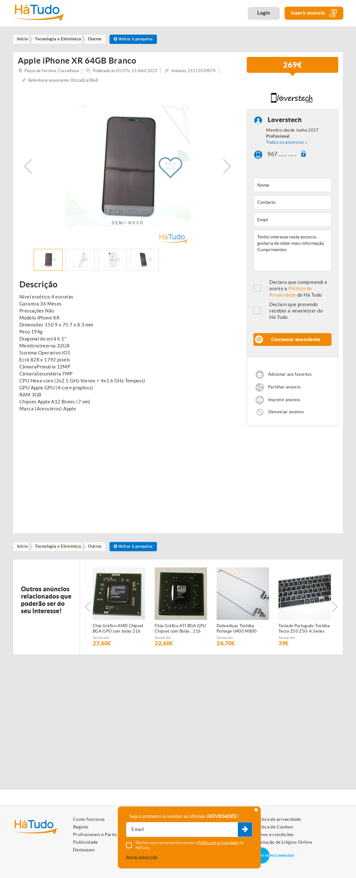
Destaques (84, 849)
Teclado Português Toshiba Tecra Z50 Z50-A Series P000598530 (304, 629)
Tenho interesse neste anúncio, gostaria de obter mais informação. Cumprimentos (292, 251)
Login (263, 13)
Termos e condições (273, 834)
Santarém (101, 638)
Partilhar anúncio (284, 387)
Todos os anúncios (285, 142)
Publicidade (85, 842)
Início (23, 547)
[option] (127, 166)
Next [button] (227, 166)
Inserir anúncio (314, 13)
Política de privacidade (277, 819)
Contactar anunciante (295, 340)
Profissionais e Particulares (101, 834)
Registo (80, 826)
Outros (98, 547)
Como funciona (89, 819)
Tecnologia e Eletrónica (60, 547)
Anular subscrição (142, 857)
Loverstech (285, 120)
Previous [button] (28, 166)
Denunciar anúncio (286, 412)
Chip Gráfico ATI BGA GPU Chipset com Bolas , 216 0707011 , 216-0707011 (180, 629)
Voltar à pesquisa (138, 39)
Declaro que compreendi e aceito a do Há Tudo (298, 289)
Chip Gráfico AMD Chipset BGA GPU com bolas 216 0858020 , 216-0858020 (118, 629)
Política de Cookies (273, 826)
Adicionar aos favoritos (290, 375)
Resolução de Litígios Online (282, 842)
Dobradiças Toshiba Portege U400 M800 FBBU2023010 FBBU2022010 (237, 629)
